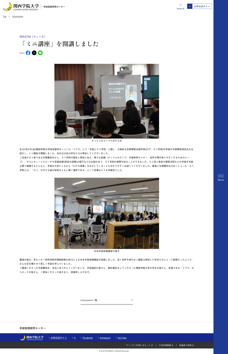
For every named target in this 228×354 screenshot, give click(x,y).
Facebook (88, 337)
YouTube (122, 337)
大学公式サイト (59, 337)
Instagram (105, 337)
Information (18, 16)
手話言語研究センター (54, 6)
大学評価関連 (165, 345)
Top (4, 16)
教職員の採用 (185, 345)
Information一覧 (89, 300)
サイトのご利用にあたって (138, 345)
